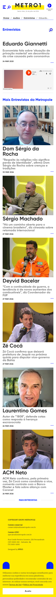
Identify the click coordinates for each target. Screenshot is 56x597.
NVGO (20, 549)
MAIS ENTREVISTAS (28, 500)
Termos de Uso (15, 585)
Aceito (28, 591)
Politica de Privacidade (33, 585)
